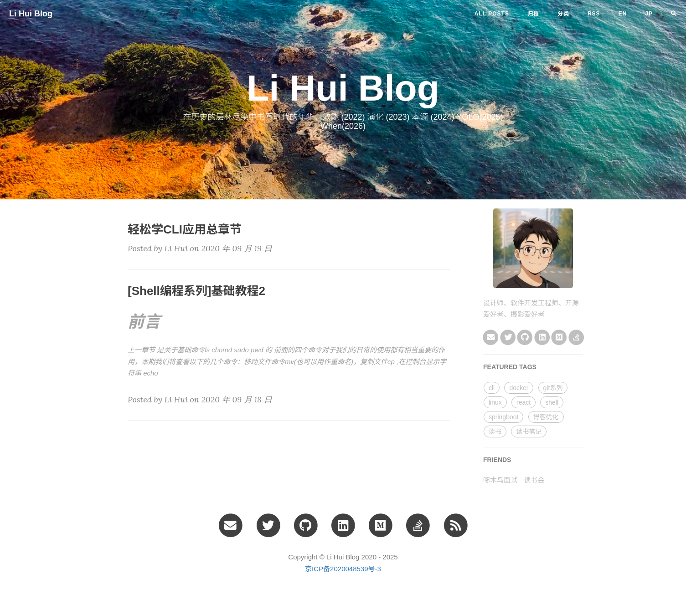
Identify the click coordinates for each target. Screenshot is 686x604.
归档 (533, 13)
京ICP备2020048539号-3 (343, 569)
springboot (503, 417)
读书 (495, 431)
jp (649, 13)
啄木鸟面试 (500, 480)
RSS (594, 13)
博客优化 (546, 417)
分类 (563, 13)
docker (518, 387)
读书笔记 (529, 431)
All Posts (492, 13)
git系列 (553, 387)
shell (551, 402)
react (523, 402)
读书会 (534, 480)
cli (492, 387)
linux (495, 402)
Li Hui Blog (30, 13)
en (623, 13)
